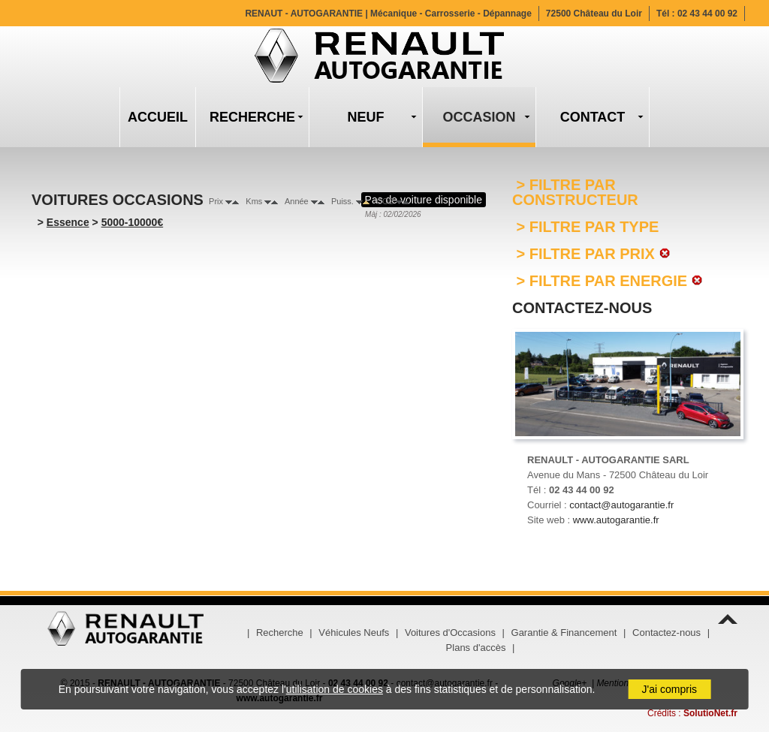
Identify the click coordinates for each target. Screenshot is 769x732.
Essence (68, 222)
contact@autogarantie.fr (621, 505)
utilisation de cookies (334, 689)
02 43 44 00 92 (707, 13)
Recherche (279, 632)
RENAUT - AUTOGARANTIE (388, 13)
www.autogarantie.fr (616, 520)
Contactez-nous (666, 632)
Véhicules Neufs (353, 632)
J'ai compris (669, 689)
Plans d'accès (476, 647)
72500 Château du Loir (594, 13)
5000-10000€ (132, 222)
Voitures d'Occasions (450, 632)
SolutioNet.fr (710, 713)
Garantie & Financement (564, 632)
